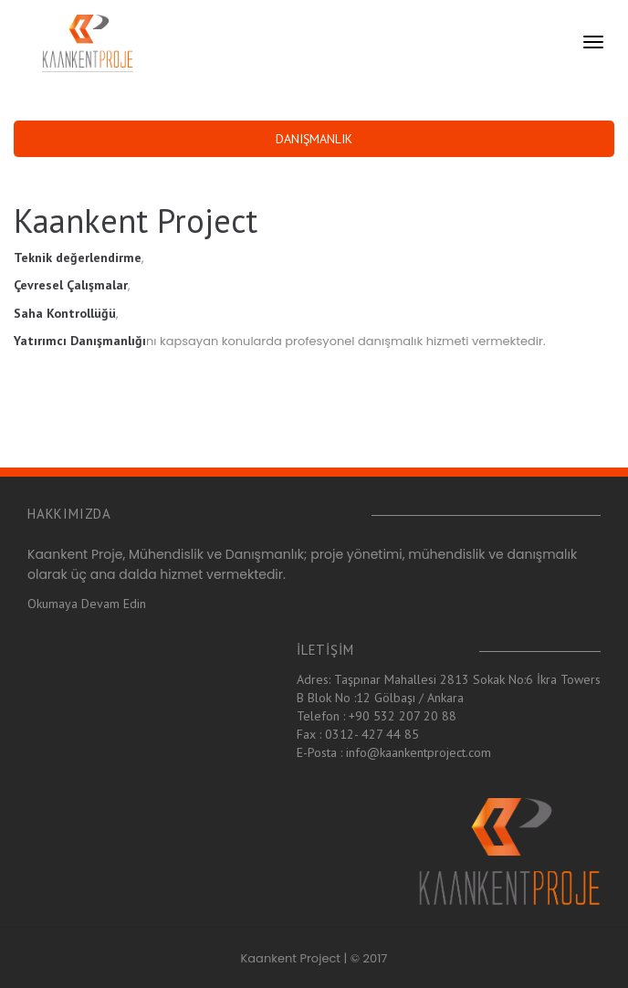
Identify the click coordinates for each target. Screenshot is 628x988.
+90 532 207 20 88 (402, 716)
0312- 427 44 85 (372, 734)
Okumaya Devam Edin (86, 603)
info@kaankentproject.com (418, 752)
